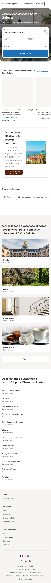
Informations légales (37, 576)
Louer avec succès (10, 498)
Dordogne (6, 541)
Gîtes (5, 510)
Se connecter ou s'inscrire (14, 172)
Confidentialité (35, 573)
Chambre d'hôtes (9, 518)
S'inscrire (39, 4)
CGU (26, 573)
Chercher (25, 53)
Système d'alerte (25, 579)
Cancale (6, 545)
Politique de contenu (12, 576)
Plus (26, 359)
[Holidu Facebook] (30, 561)
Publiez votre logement (10, 4)
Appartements (8, 514)
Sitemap (25, 576)
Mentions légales (16, 573)
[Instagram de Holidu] (21, 561)
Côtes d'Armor (8, 537)
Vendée (5, 534)
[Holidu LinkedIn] (25, 561)
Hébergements (8, 522)
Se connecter (28, 4)
